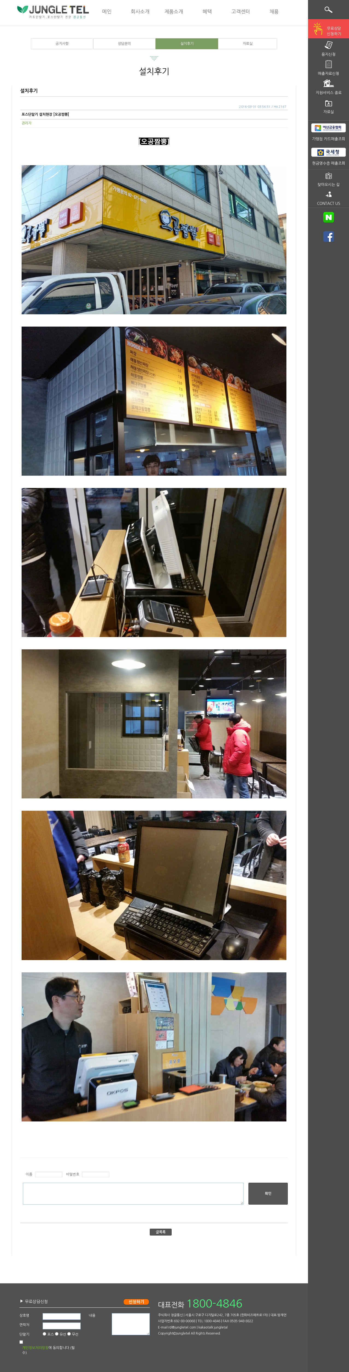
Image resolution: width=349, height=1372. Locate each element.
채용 (274, 11)
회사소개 (140, 11)
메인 (107, 11)
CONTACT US (328, 203)
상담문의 (124, 43)
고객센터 (240, 11)
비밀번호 (72, 1174)
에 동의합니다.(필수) (48, 1350)
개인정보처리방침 (35, 1348)
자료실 (248, 43)
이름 (29, 1174)
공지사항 (62, 43)
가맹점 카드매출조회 (328, 139)
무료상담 (334, 32)
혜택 (207, 11)
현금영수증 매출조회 (328, 163)
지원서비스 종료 (329, 93)
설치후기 (186, 43)
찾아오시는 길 (328, 185)
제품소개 (174, 11)
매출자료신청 (328, 73)
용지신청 (328, 54)
